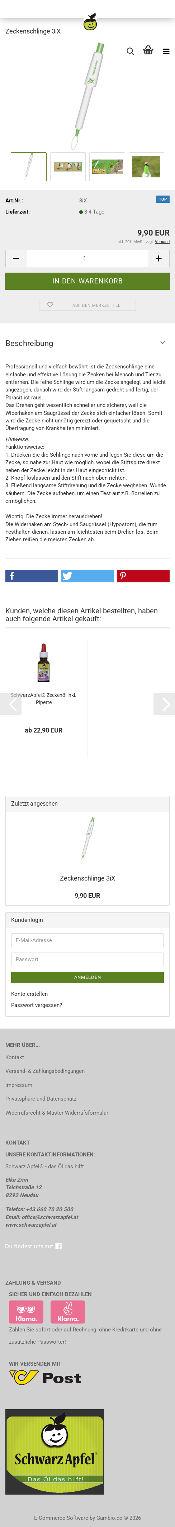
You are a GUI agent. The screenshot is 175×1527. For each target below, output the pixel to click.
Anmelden (87, 977)
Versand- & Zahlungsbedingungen (45, 1071)
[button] (16, 258)
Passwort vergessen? (36, 1005)
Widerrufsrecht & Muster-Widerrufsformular (56, 1113)
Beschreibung (29, 343)
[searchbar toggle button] (130, 51)
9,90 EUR (87, 895)
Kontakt (14, 1057)
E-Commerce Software (61, 1518)
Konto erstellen (29, 994)
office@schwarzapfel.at (50, 1217)
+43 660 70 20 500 (49, 1209)
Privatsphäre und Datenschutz (40, 1099)
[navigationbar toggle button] (166, 51)
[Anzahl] (87, 258)
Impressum (18, 1085)
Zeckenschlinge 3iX (87, 878)
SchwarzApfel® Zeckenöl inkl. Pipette (43, 698)
